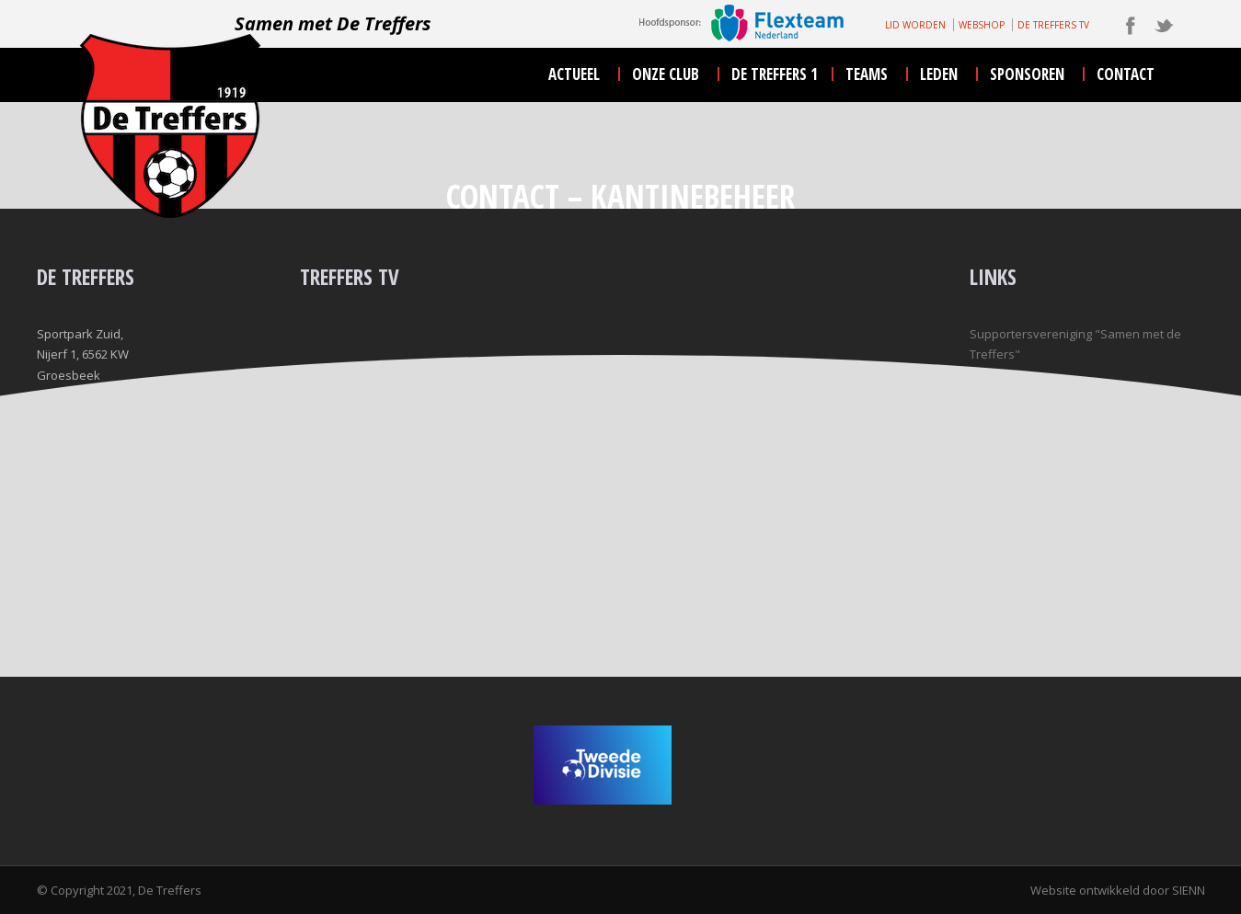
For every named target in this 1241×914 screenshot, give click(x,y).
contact (1126, 74)
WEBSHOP (982, 24)
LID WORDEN (915, 24)
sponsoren (1027, 74)
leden (939, 74)
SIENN (1188, 890)
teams (866, 74)
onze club (665, 74)
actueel (574, 74)
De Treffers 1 (774, 74)
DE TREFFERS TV (1053, 24)
